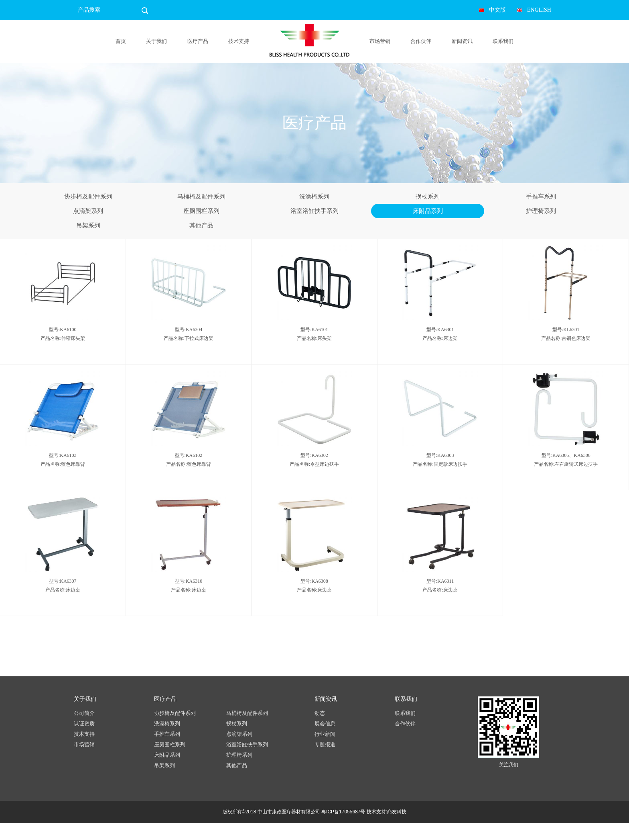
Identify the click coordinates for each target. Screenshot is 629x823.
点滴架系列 (88, 211)
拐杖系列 (428, 196)
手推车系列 (541, 196)
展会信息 (324, 724)
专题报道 (324, 744)
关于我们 (156, 41)
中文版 (497, 10)
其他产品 (201, 225)
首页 (121, 41)
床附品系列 (428, 211)
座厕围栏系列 (201, 211)
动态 (319, 713)
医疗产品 (197, 41)
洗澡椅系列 (314, 196)
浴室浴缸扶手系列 (314, 211)
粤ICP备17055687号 (343, 812)
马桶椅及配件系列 (201, 196)
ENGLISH (539, 10)
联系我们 (503, 41)
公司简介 (84, 713)
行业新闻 (324, 734)
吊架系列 (88, 225)
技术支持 (238, 41)
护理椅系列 (541, 211)
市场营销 (379, 41)
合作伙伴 (420, 41)
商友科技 (396, 812)
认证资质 (84, 724)
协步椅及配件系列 (88, 196)
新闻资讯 (462, 41)
